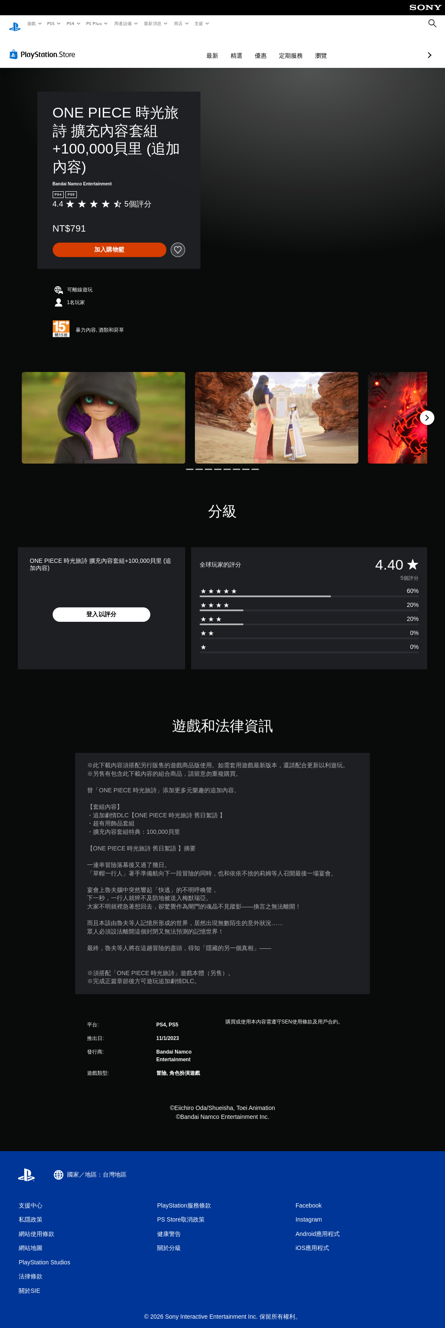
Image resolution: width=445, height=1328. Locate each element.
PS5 (51, 23)
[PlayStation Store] (44, 46)
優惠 (216, 47)
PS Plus (94, 23)
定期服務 (246, 47)
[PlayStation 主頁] (15, 23)
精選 (191, 47)
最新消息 (153, 23)
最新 (167, 47)
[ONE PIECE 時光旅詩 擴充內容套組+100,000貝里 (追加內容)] (104, 410)
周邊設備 (123, 23)
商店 (178, 23)
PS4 (70, 23)
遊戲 (31, 23)
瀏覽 (276, 47)
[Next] (427, 410)
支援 (198, 23)
